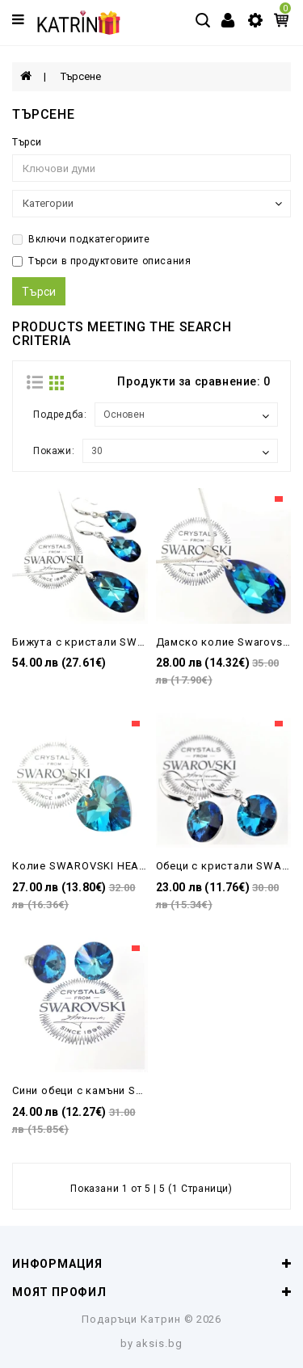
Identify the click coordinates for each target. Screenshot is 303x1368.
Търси (27, 142)
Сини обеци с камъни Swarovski (97, 1090)
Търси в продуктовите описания (101, 261)
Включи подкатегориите (81, 239)
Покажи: (53, 451)
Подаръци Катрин (131, 1319)
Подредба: (59, 414)
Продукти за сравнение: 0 (193, 381)
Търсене (81, 76)
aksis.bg (159, 1343)
